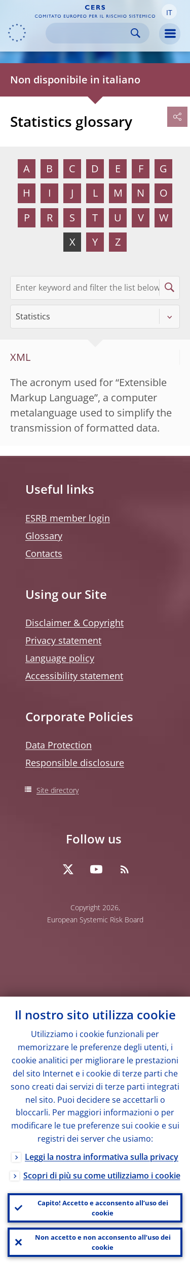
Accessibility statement (74, 676)
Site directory (57, 790)
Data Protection (58, 745)
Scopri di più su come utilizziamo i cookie (101, 1175)
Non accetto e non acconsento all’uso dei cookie (103, 1242)
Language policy (59, 658)
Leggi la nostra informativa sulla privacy (101, 1156)
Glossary (43, 536)
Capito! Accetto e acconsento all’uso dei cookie (102, 1207)
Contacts (43, 553)
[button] (169, 11)
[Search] (89, 33)
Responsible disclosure (74, 763)
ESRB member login (67, 518)
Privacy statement (63, 640)
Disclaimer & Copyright (74, 623)
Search (135, 33)
